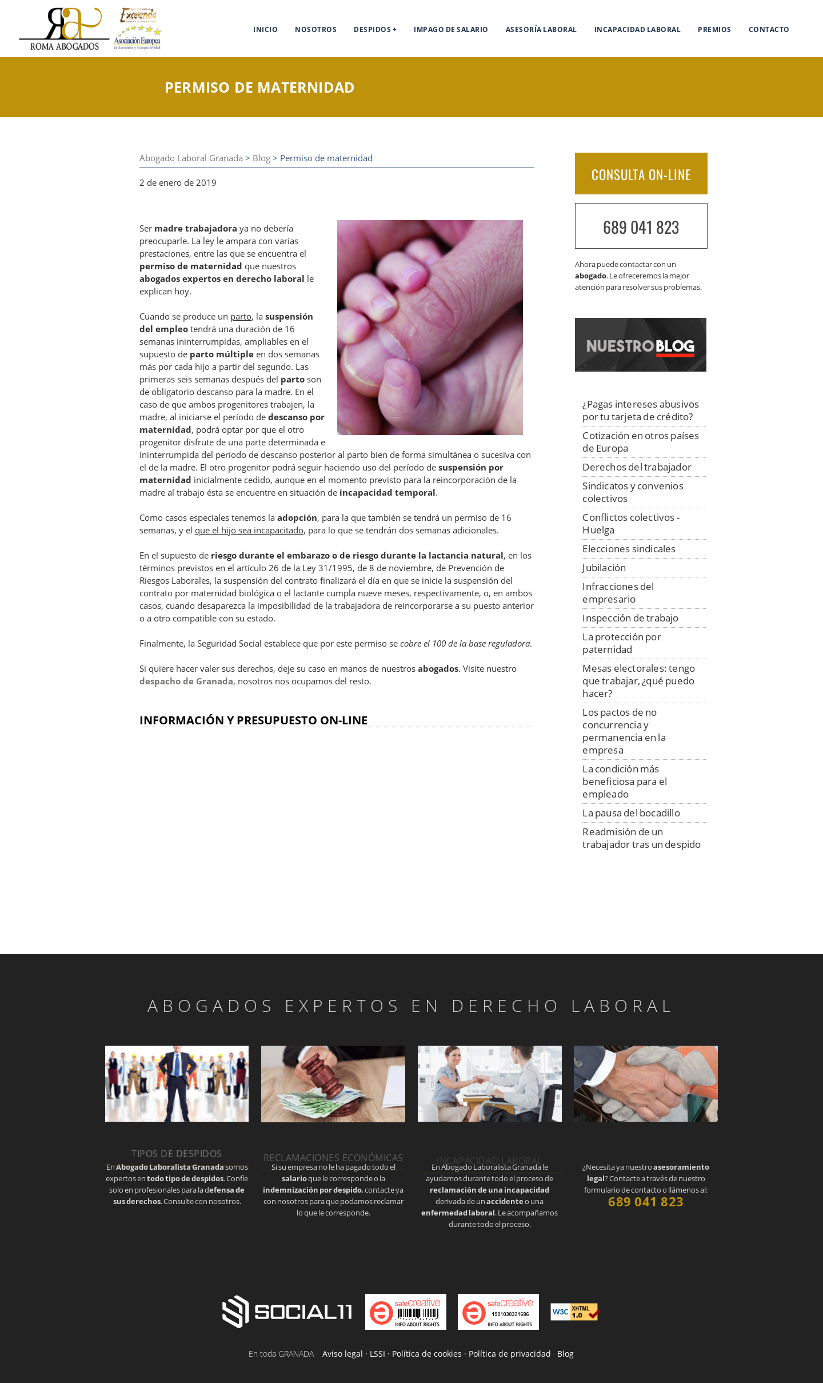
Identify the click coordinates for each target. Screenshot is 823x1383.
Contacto (769, 29)
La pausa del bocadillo (631, 812)
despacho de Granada (186, 681)
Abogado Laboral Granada (191, 158)
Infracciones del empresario (618, 592)
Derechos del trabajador (637, 466)
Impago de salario (451, 29)
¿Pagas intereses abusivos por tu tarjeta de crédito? (640, 410)
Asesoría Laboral (541, 29)
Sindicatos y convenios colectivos (632, 492)
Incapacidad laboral (637, 29)
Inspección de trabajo (630, 617)
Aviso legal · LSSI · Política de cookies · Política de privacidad (436, 1353)
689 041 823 (641, 226)
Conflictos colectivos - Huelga (631, 523)
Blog (261, 158)
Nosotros (316, 29)
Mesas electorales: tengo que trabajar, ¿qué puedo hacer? (638, 680)
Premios (715, 29)
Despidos (372, 29)
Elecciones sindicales (629, 548)
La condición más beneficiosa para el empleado (624, 781)
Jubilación (604, 567)
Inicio (265, 29)
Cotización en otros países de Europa (640, 442)
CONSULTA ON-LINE (641, 174)
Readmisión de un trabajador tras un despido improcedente (641, 844)
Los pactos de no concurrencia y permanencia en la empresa (623, 731)
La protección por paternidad (621, 643)
